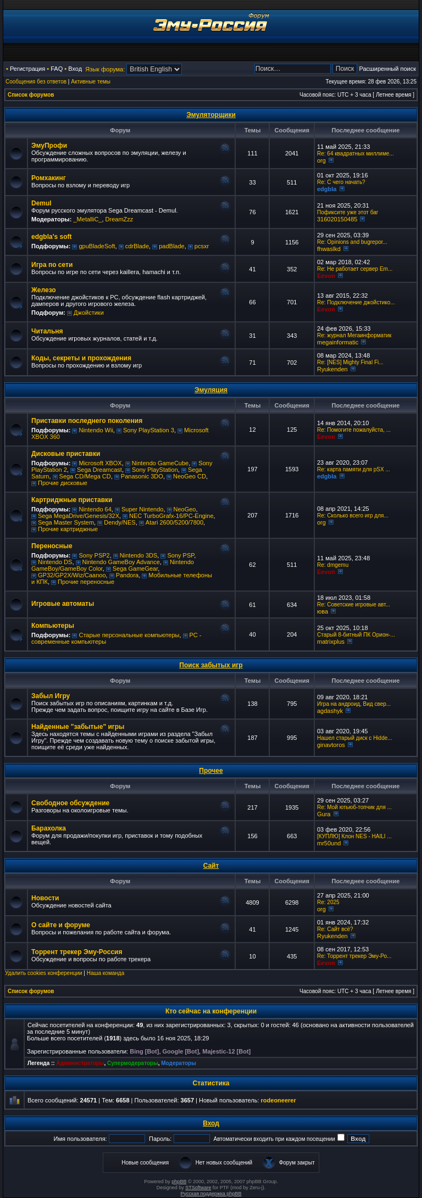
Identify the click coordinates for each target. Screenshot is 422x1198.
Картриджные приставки (71, 500)
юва (322, 611)
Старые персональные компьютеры (129, 635)
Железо (43, 290)
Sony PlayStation (155, 469)
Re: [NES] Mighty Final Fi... (350, 362)
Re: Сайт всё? (335, 929)
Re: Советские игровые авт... (353, 604)
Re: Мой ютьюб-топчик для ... (354, 807)
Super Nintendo (142, 509)
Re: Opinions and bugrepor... (352, 242)
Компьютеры (52, 625)
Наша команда (106, 973)
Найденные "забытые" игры (77, 727)
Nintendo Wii (96, 430)
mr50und (329, 843)
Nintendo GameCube (160, 463)
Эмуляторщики (211, 115)
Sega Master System (66, 522)
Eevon (326, 275)
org (321, 160)
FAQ (57, 68)
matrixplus (331, 641)
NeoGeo (185, 509)
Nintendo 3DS (139, 555)
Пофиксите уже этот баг (347, 212)
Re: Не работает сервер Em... (354, 269)
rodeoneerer (278, 1100)
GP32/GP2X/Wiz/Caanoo (72, 575)
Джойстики (89, 312)
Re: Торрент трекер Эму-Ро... (354, 956)
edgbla (326, 189)
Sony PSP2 (94, 555)
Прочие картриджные (68, 529)
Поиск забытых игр (210, 665)
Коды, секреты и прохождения (81, 358)
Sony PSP (180, 555)
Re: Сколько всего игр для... (352, 515)
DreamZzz (120, 219)
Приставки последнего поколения (86, 421)
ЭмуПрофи (49, 145)
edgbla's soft (51, 237)
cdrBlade (137, 246)
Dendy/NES (119, 522)
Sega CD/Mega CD (85, 476)
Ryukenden (332, 369)
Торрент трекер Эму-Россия (76, 952)
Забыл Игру (50, 696)
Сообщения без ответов (35, 82)
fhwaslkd (329, 249)
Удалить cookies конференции (43, 973)
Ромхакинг (48, 178)
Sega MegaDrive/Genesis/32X (78, 515)
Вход (75, 68)
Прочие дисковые (62, 483)
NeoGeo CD (189, 476)
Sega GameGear (135, 568)
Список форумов (31, 95)
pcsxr (202, 246)
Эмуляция (211, 390)
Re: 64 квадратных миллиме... (355, 154)
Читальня (47, 331)
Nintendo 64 (95, 509)
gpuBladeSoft (97, 246)
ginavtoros (331, 745)
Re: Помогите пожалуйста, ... (354, 430)
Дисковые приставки (65, 454)
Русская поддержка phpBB (211, 1193)
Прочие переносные (86, 581)
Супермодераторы (132, 1063)
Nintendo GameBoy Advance (121, 562)
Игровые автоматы (62, 604)
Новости (45, 898)
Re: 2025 (328, 902)
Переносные (52, 546)
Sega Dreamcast (99, 469)
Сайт (211, 866)
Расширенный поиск (387, 68)
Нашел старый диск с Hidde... (354, 738)
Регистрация (27, 68)
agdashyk (330, 710)
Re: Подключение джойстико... (356, 302)
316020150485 (337, 219)
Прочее (211, 770)
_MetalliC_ (87, 219)
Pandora (127, 575)
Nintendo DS (55, 562)
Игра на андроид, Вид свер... (354, 704)
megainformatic (337, 342)
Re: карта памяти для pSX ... (353, 469)
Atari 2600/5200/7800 (174, 522)
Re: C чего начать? (341, 182)
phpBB (178, 1181)
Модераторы (178, 1063)
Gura (323, 814)
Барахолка (48, 828)
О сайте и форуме (60, 925)
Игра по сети (52, 265)
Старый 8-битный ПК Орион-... (356, 635)
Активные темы (90, 82)
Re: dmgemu (332, 565)
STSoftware (198, 1187)
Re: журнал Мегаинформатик (354, 335)
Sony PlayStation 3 (148, 430)
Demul (41, 203)
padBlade (172, 246)
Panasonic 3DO (142, 476)
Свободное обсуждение (70, 803)
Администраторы (80, 1063)
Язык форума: (105, 69)
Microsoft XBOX (100, 463)
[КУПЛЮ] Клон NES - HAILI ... (354, 836)
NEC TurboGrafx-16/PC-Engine (171, 515)
